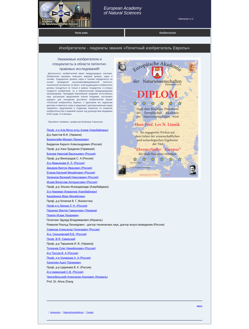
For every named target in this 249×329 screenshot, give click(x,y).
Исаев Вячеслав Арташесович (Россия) (72, 182)
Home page (81, 32)
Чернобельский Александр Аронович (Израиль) (77, 276)
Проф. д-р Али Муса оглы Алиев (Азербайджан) (77, 130)
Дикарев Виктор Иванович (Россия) (69, 167)
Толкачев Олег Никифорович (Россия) (71, 248)
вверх (199, 306)
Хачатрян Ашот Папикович (64, 262)
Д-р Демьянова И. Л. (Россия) (66, 163)
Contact (89, 312)
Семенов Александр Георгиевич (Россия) (73, 229)
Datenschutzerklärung (73, 312)
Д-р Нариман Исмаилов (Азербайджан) (72, 191)
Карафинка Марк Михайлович (66, 196)
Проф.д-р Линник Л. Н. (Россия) (67, 205)
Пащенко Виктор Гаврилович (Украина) (72, 210)
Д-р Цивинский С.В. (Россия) (65, 272)
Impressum (55, 312)
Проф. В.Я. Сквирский (61, 239)
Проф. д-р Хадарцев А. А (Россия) (69, 257)
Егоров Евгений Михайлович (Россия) (71, 172)
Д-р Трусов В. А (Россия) (62, 253)
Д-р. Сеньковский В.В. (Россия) (67, 234)
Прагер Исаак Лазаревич (63, 215)
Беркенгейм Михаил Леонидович (68, 139)
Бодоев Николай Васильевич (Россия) (71, 153)
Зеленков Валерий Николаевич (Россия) (73, 177)
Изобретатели (167, 32)
